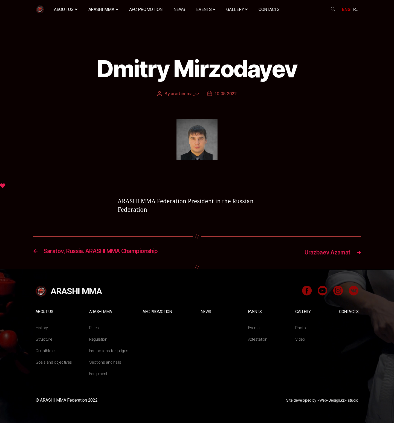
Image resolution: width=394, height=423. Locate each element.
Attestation (258, 338)
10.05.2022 (225, 93)
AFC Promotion (146, 9)
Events (205, 9)
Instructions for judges (109, 350)
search (333, 9)
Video (300, 338)
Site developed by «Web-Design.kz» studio (318, 399)
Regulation (99, 338)
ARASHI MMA (103, 9)
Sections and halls (106, 361)
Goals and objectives (55, 361)
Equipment (99, 373)
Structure (44, 338)
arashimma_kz (184, 93)
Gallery (237, 9)
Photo (301, 327)
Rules (94, 327)
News (179, 9)
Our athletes (47, 350)
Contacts (269, 9)
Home (41, 9)
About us (65, 9)
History (42, 327)
